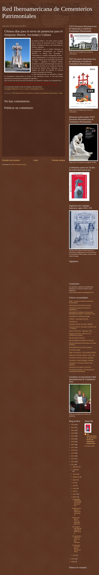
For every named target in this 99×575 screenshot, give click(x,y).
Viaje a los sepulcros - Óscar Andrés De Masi (82, 352)
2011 (72, 464)
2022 (72, 433)
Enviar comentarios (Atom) (18, 164)
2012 (72, 461)
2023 (72, 430)
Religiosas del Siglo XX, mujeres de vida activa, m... (76, 512)
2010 (72, 559)
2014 (72, 456)
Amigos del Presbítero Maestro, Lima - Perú (82, 355)
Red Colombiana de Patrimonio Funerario (81, 340)
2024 (72, 427)
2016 (72, 450)
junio (74, 485)
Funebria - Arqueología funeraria (78, 319)
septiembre (76, 477)
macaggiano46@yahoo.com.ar (13, 89)
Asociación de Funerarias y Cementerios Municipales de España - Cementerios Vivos (82, 312)
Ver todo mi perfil (90, 446)
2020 (72, 439)
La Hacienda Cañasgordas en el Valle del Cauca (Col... (76, 502)
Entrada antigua (58, 160)
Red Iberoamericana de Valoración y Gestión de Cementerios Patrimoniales (91, 438)
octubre (75, 474)
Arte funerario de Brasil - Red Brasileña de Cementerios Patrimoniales (81, 370)
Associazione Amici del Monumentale (80, 305)
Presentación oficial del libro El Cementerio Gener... (76, 548)
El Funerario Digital (74, 350)
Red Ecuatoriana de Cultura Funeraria (80, 347)
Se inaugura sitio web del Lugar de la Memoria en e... (76, 530)
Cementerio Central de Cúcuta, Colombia (81, 358)
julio (74, 482)
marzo (75, 494)
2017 (72, 447)
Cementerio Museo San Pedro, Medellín (81, 324)
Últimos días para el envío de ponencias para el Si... (76, 521)
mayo (74, 488)
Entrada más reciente (11, 160)
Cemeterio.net (73, 321)
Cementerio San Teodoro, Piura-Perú (80, 367)
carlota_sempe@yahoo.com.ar (34, 89)
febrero (75, 497)
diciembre (76, 467)
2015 (72, 453)
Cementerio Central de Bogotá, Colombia (81, 360)
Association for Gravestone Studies (79, 316)
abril (74, 491)
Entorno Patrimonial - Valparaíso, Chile (80, 331)
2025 (72, 424)
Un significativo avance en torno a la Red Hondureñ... (76, 539)
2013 (72, 459)
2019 (72, 441)
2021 (72, 436)
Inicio (36, 160)
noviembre (76, 469)
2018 (72, 444)
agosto (75, 480)
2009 (72, 561)
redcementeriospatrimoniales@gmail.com (81, 292)
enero (75, 555)
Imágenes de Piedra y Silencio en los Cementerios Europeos (80, 334)
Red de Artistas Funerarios (77, 338)
